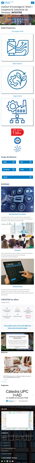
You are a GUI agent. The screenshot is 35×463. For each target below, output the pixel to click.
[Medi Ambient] (17, 80)
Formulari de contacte (6, 453)
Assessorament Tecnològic (17, 214)
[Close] (32, 3)
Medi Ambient (17, 64)
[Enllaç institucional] (17, 132)
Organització (17, 96)
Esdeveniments (17, 286)
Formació (17, 250)
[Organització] (17, 112)
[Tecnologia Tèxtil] (17, 47)
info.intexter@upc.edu (10, 448)
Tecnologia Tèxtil (17, 31)
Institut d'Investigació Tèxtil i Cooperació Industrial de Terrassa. (16, 9)
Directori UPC (4, 451)
